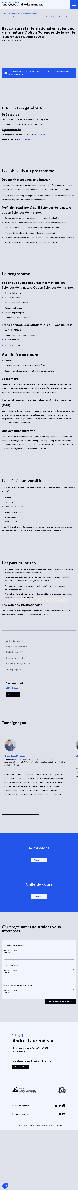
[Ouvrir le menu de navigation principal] (74, 4)
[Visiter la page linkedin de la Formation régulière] (60, 1106)
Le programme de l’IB (18, 658)
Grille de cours (14, 640)
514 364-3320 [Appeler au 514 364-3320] (12, 688)
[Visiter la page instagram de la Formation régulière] (64, 1106)
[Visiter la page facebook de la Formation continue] (60, 1114)
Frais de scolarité (15, 652)
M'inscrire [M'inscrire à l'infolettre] (20, 1067)
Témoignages (13, 669)
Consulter (39, 860)
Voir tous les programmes (60, 1001)
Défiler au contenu (10, 2)
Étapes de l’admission (18, 646)
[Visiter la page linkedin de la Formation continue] (64, 1114)
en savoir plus (40, 135)
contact (12, 694)
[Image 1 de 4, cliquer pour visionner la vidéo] (39, 48)
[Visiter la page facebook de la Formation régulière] (56, 1106)
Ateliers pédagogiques (18, 663)
